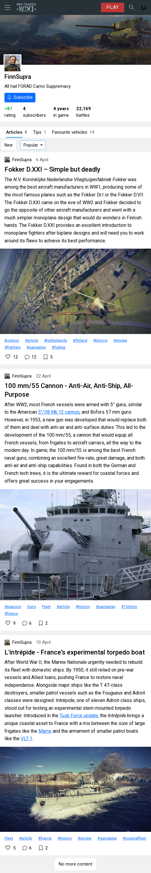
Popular (31, 145)
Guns (31, 606)
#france (11, 613)
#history (100, 340)
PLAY (112, 7)
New (8, 145)
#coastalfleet (134, 838)
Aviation (11, 340)
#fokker (59, 347)
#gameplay (36, 347)
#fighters (12, 347)
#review (120, 340)
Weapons (12, 606)
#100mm (129, 606)
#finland (80, 340)
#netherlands (55, 340)
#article (31, 340)
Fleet (46, 606)
